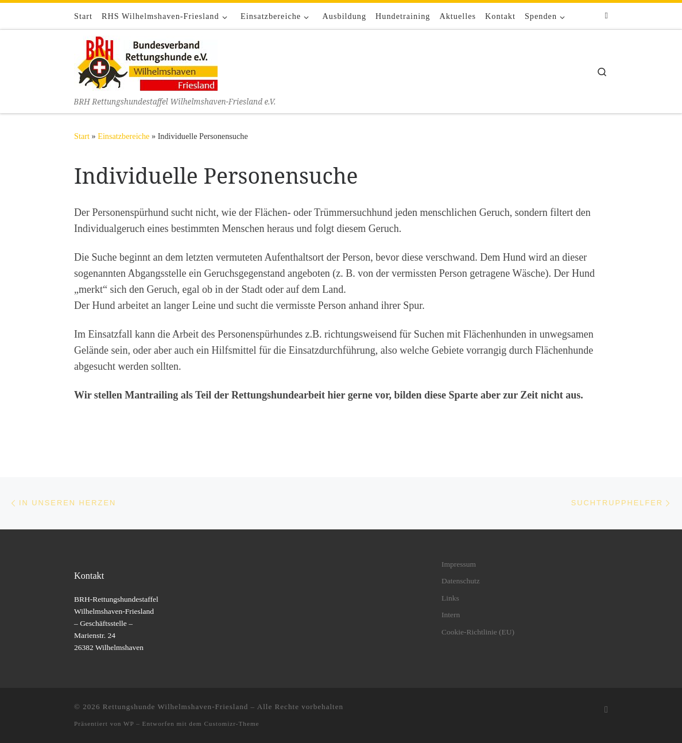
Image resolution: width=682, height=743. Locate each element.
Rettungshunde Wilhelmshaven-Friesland (176, 706)
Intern (450, 614)
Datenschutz (460, 580)
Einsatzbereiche (123, 136)
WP (128, 723)
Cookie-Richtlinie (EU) (477, 632)
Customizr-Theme (231, 723)
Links (450, 598)
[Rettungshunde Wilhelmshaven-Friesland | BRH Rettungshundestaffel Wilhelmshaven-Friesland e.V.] (146, 62)
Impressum (458, 564)
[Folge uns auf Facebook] (606, 15)
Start (82, 136)
